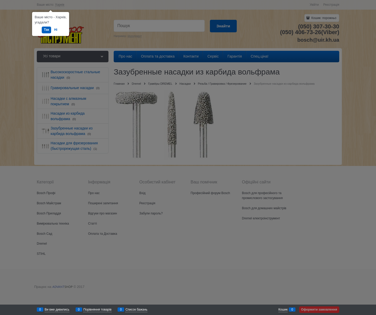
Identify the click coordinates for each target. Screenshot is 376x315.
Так (46, 30)
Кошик (283, 309)
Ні (55, 30)
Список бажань (136, 309)
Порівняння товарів (97, 309)
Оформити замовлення (319, 309)
